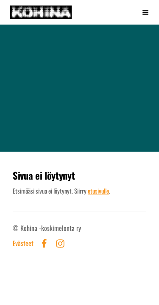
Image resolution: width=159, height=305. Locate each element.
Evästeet (23, 243)
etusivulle (98, 190)
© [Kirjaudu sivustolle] (16, 228)
